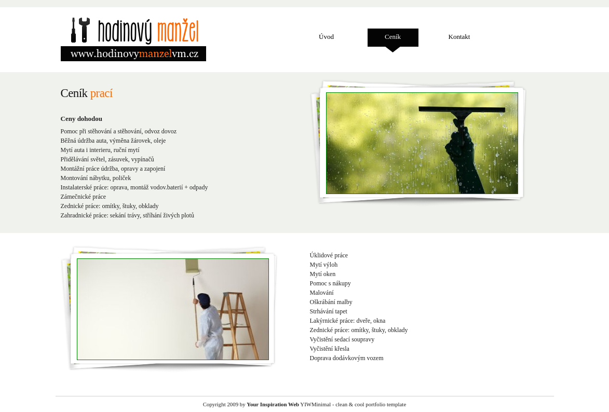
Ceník (393, 36)
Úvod (326, 36)
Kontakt (459, 36)
